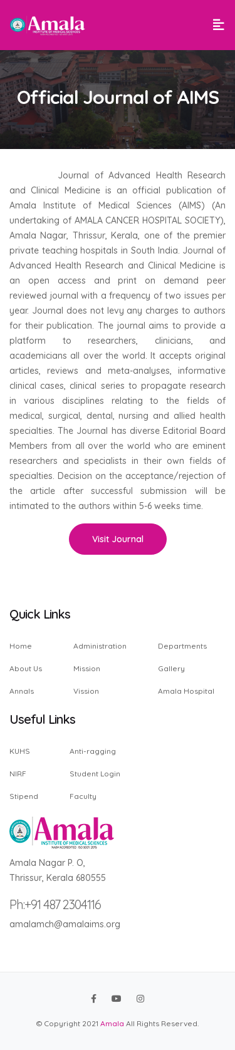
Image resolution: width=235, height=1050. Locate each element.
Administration (100, 646)
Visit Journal (118, 539)
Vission (86, 690)
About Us (25, 668)
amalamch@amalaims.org (64, 924)
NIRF (17, 773)
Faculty (83, 795)
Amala (112, 1023)
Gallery (171, 668)
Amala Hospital (186, 690)
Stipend (23, 795)
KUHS (19, 752)
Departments (182, 646)
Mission (86, 668)
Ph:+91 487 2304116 (55, 904)
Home (20, 646)
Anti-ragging (93, 752)
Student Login (95, 773)
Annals (21, 690)
